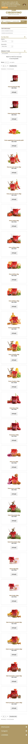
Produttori (5, 51)
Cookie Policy (4, 7)
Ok (24, 4)
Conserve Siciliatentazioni (7, 33)
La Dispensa (8, 21)
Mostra (2, 62)
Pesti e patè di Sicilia (5, 28)
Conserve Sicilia (16, 21)
